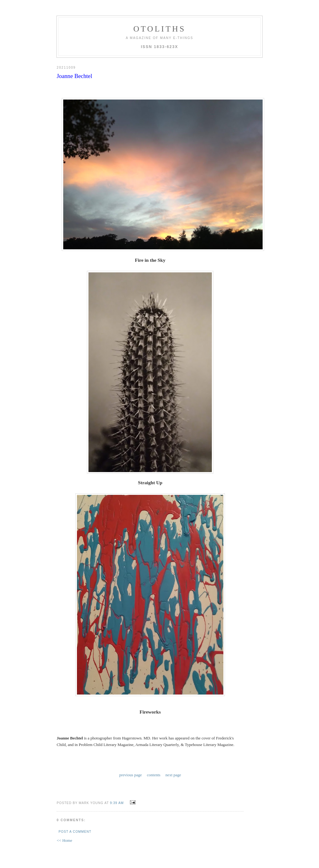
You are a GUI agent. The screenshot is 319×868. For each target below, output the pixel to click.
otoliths (159, 28)
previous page (130, 774)
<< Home (64, 839)
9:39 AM (117, 801)
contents (153, 774)
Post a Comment (75, 830)
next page (173, 774)
